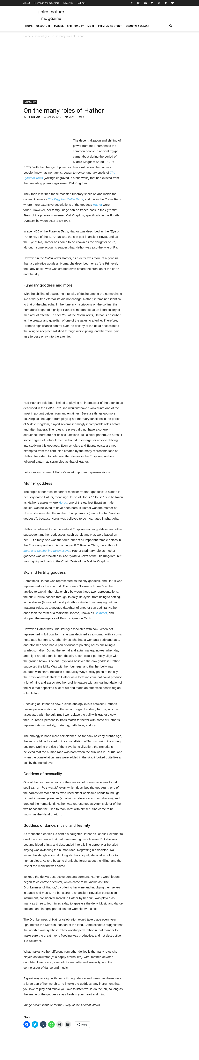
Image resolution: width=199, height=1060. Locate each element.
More (90, 25)
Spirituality (75, 25)
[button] (171, 26)
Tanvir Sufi (33, 116)
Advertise (68, 2)
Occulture (43, 25)
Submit (81, 2)
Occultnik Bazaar (137, 25)
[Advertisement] (99, 69)
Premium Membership (46, 2)
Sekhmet (101, 613)
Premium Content (110, 25)
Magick (59, 25)
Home (28, 25)
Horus (63, 502)
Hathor (97, 204)
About (26, 2)
